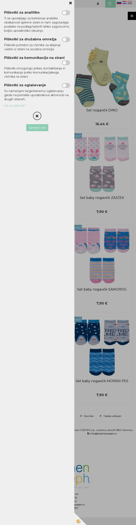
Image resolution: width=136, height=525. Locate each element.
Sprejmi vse (37, 128)
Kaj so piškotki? (15, 105)
